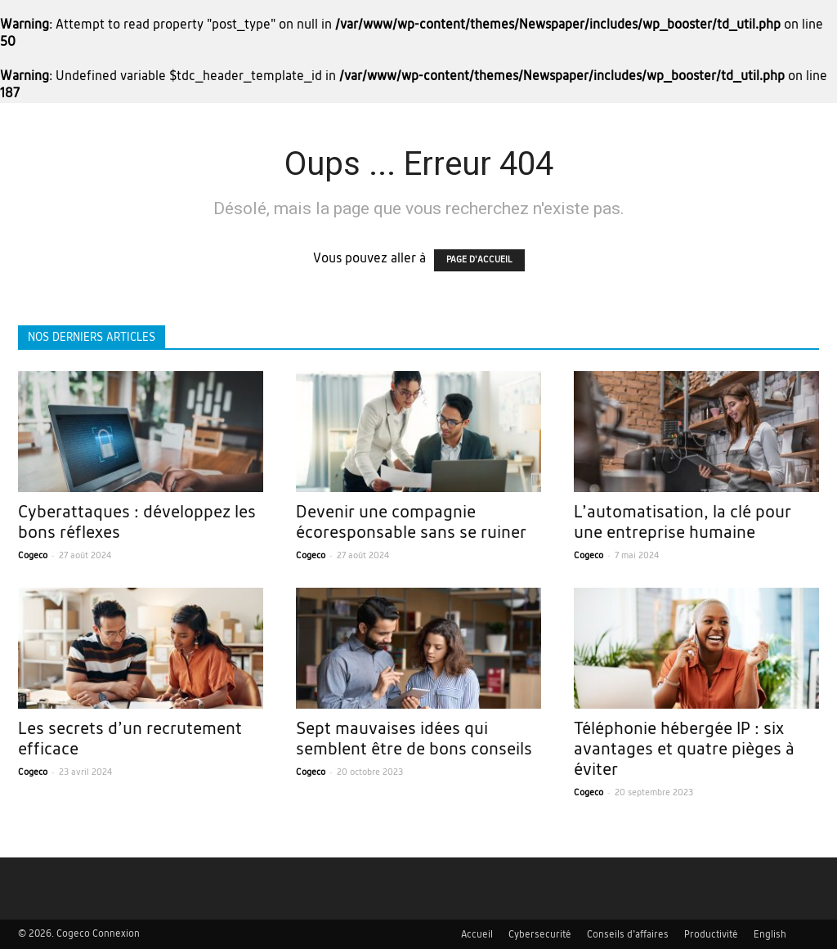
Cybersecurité (539, 935)
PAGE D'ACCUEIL (479, 260)
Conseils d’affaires (628, 935)
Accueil (477, 935)
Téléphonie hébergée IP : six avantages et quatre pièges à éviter (684, 750)
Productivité (711, 935)
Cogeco (32, 556)
